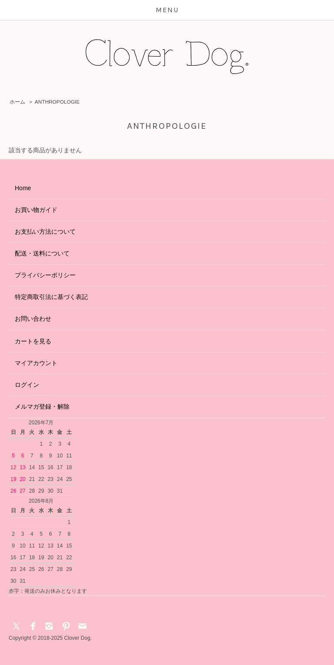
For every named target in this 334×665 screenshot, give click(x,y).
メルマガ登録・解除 (42, 406)
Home (23, 188)
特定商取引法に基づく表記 (51, 296)
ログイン (27, 384)
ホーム (17, 102)
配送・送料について (42, 253)
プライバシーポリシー (45, 275)
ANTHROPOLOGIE (57, 102)
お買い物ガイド (36, 209)
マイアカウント (36, 362)
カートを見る (33, 341)
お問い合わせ (33, 318)
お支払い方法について (45, 231)
